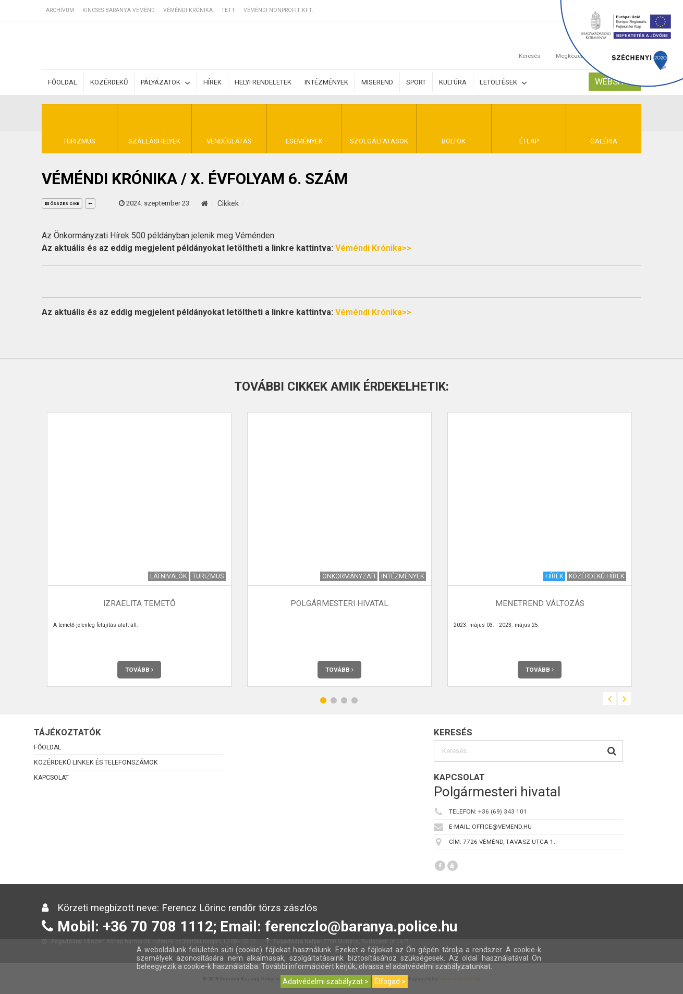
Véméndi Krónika (188, 10)
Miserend (377, 82)
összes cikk (62, 203)
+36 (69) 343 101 (502, 811)
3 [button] (344, 700)
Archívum (60, 10)
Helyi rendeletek (263, 82)
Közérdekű (109, 82)
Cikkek (228, 203)
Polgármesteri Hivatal (339, 603)
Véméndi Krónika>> (373, 248)
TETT (228, 10)
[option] (139, 549)
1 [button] (323, 700)
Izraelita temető (139, 603)
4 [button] (354, 700)
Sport (416, 82)
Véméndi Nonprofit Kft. (278, 10)
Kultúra (453, 82)
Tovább (139, 669)
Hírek (212, 82)
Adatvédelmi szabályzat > (326, 981)
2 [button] (334, 700)
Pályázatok (165, 82)
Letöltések (503, 82)
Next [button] (624, 698)
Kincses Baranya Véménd (118, 10)
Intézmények (326, 82)
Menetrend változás (539, 603)
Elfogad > (390, 981)
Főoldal (62, 82)
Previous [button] (609, 698)
